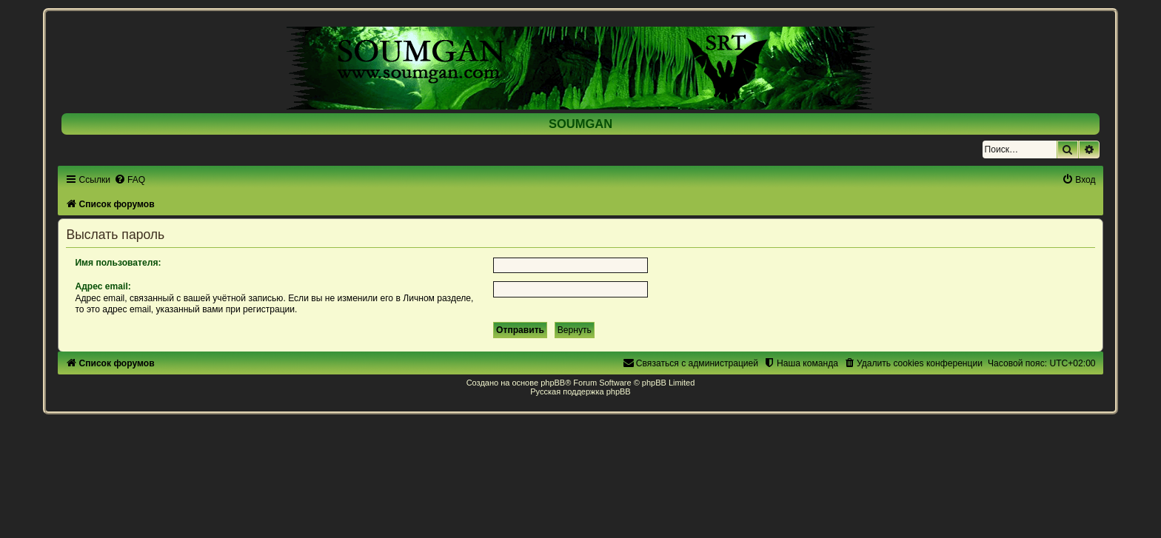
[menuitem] (129, 180)
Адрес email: (102, 286)
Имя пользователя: (118, 263)
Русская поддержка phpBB (580, 391)
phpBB (553, 382)
